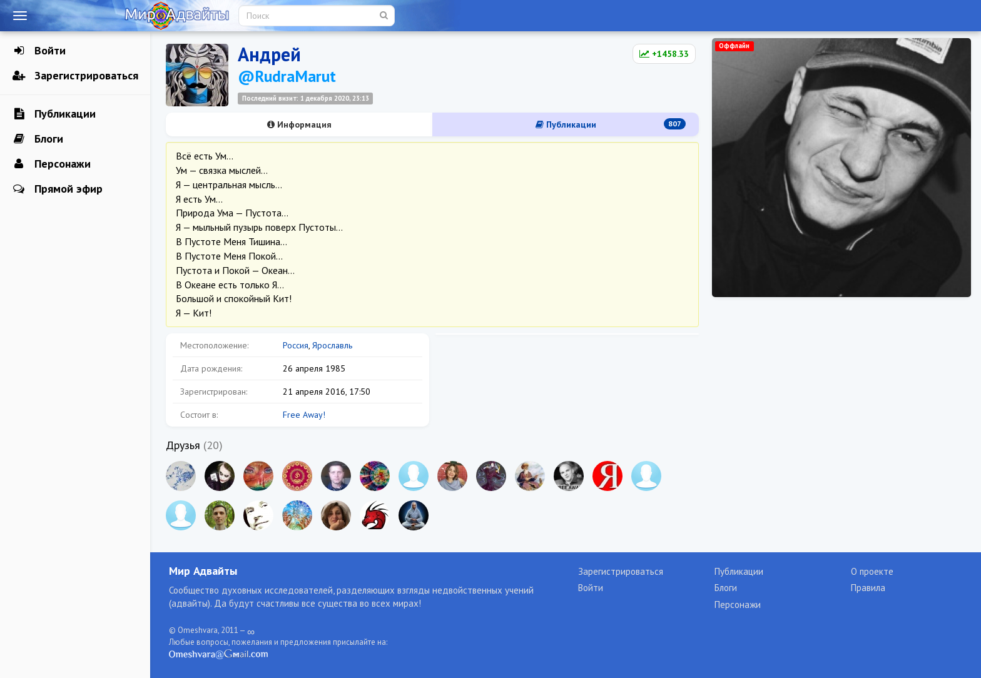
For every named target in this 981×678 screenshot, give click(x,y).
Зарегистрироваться (75, 75)
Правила (868, 588)
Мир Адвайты (203, 571)
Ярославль (332, 345)
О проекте (872, 571)
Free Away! (304, 414)
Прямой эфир (58, 188)
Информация (299, 124)
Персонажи (52, 163)
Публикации (54, 113)
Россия (295, 345)
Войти (39, 50)
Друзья (183, 445)
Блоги (38, 138)
